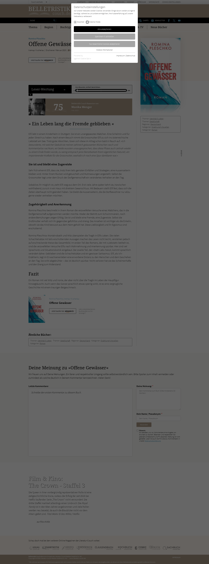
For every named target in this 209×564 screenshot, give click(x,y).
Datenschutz (130, 55)
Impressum (120, 55)
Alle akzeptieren (104, 29)
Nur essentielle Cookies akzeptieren (104, 44)
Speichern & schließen (104, 36)
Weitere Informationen (104, 50)
